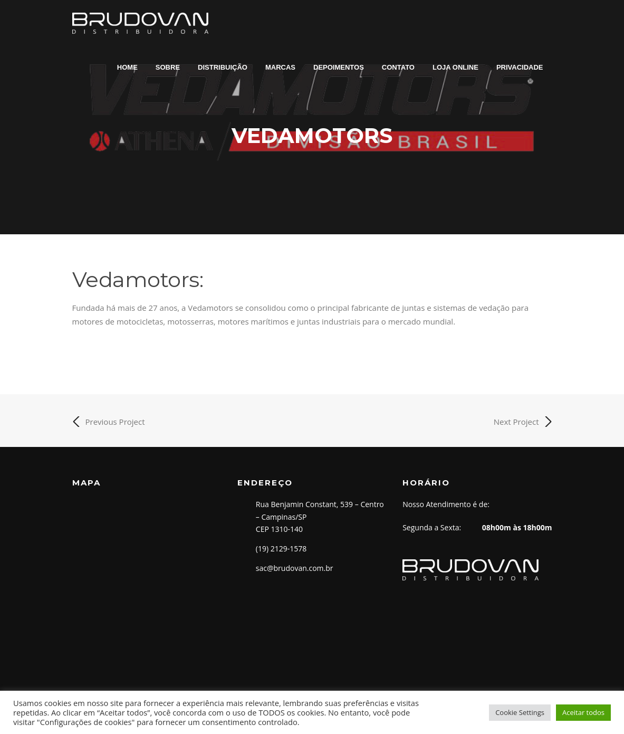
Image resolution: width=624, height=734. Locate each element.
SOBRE (168, 67)
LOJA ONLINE (455, 67)
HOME (127, 67)
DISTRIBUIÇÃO (222, 67)
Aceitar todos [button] (583, 712)
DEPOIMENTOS (338, 67)
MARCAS (280, 67)
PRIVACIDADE (519, 67)
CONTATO (398, 67)
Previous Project (108, 421)
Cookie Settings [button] (519, 712)
